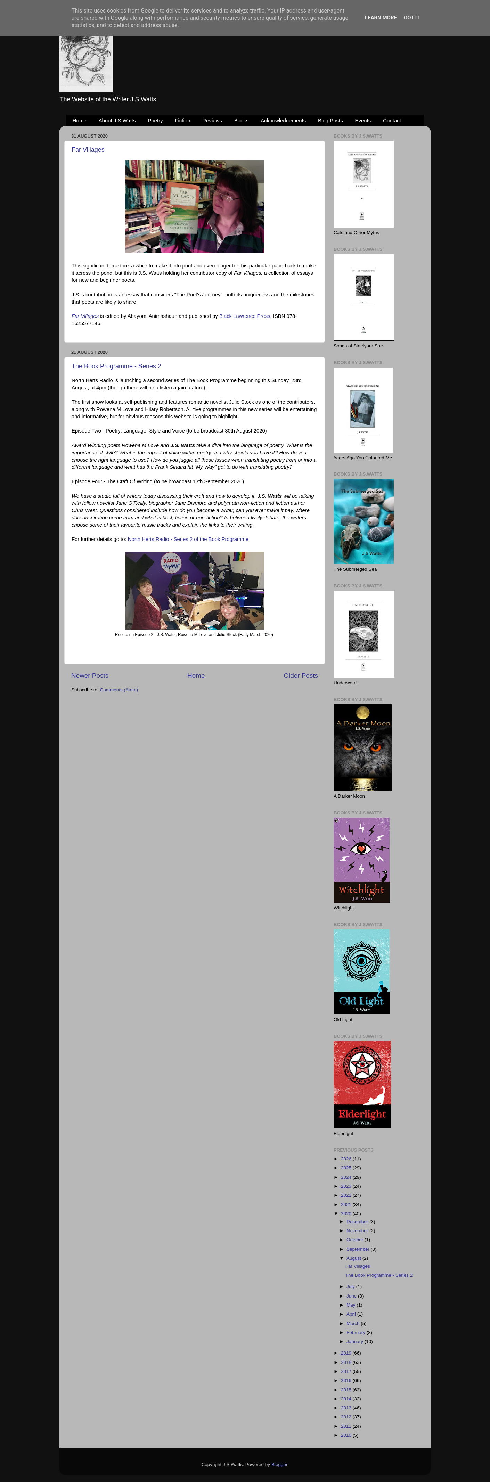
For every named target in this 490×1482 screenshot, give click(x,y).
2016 (347, 1380)
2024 (347, 1177)
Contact (392, 120)
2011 (347, 1426)
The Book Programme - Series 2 (116, 366)
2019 (347, 1353)
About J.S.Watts (117, 120)
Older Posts (301, 675)
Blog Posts (330, 120)
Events (363, 120)
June (352, 1296)
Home (80, 120)
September (358, 1249)
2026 (347, 1158)
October (355, 1239)
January (355, 1341)
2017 (347, 1371)
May (351, 1305)
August (354, 1258)
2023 (347, 1186)
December (357, 1221)
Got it (412, 18)
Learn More (381, 18)
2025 (347, 1167)
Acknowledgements (283, 120)
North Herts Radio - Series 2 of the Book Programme (188, 539)
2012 (347, 1416)
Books (241, 120)
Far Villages (88, 149)
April (351, 1314)
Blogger (279, 1464)
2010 (347, 1435)
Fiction (182, 120)
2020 (347, 1213)
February (356, 1332)
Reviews (212, 120)
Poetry (155, 120)
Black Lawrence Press (244, 316)
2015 (347, 1389)
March (353, 1323)
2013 (347, 1407)
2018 (347, 1362)
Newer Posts (89, 675)
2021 (347, 1204)
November (357, 1230)
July (351, 1286)
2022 (347, 1195)
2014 (347, 1398)
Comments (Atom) (119, 689)
